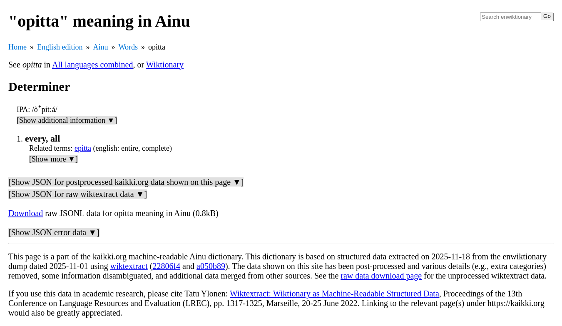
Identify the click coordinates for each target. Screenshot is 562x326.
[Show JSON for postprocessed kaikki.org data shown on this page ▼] (126, 182)
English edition (60, 47)
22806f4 (166, 266)
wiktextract (129, 266)
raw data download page (381, 275)
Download (25, 213)
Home (17, 47)
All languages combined (92, 64)
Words (128, 47)
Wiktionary (165, 64)
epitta (83, 148)
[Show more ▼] (53, 159)
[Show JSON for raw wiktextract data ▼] (77, 194)
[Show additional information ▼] (67, 120)
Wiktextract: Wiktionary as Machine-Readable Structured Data (334, 293)
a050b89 (210, 266)
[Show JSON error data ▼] (53, 232)
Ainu (100, 47)
